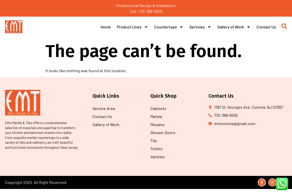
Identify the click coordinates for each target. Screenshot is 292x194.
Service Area (104, 108)
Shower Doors (162, 132)
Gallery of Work (234, 26)
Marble (156, 116)
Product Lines (132, 26)
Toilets (156, 148)
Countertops (168, 26)
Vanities (157, 156)
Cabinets (158, 108)
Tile (153, 140)
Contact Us (266, 26)
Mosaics (157, 124)
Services (200, 26)
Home (106, 26)
